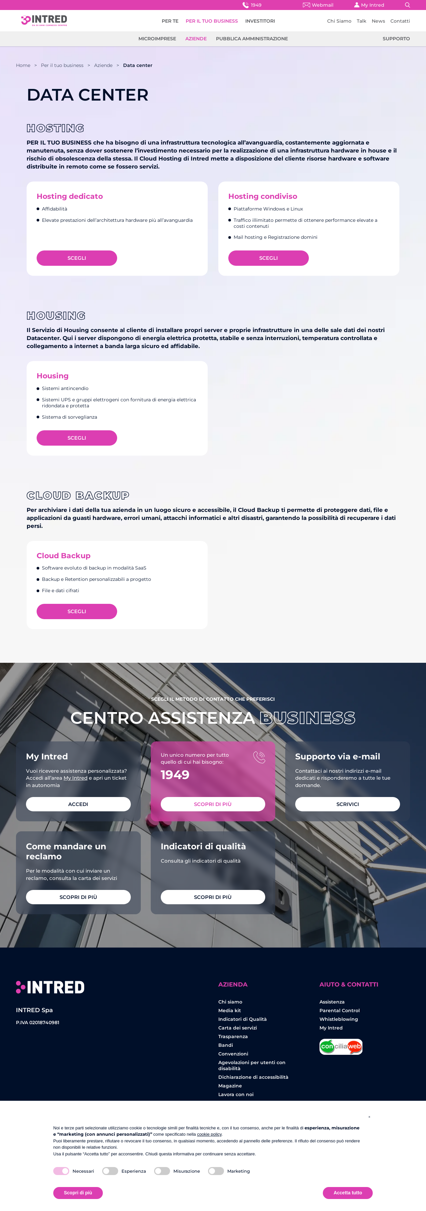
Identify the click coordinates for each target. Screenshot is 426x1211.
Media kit (229, 1010)
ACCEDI (78, 804)
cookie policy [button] (209, 1134)
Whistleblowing (339, 1019)
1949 (251, 5)
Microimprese (157, 39)
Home (23, 65)
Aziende (196, 39)
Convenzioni (233, 1054)
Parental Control (340, 1010)
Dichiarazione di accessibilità (253, 1077)
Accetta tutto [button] (347, 1192)
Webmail (318, 5)
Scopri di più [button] (78, 1192)
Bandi (225, 1045)
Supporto (396, 39)
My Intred (369, 5)
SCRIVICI (347, 804)
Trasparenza (233, 1036)
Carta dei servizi (237, 1028)
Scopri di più (213, 804)
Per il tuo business (62, 65)
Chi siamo (230, 1002)
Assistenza (332, 1002)
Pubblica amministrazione (252, 39)
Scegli (77, 258)
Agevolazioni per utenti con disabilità (252, 1065)
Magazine (230, 1086)
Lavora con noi (236, 1094)
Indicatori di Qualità (242, 1019)
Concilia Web (341, 1044)
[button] (369, 1116)
